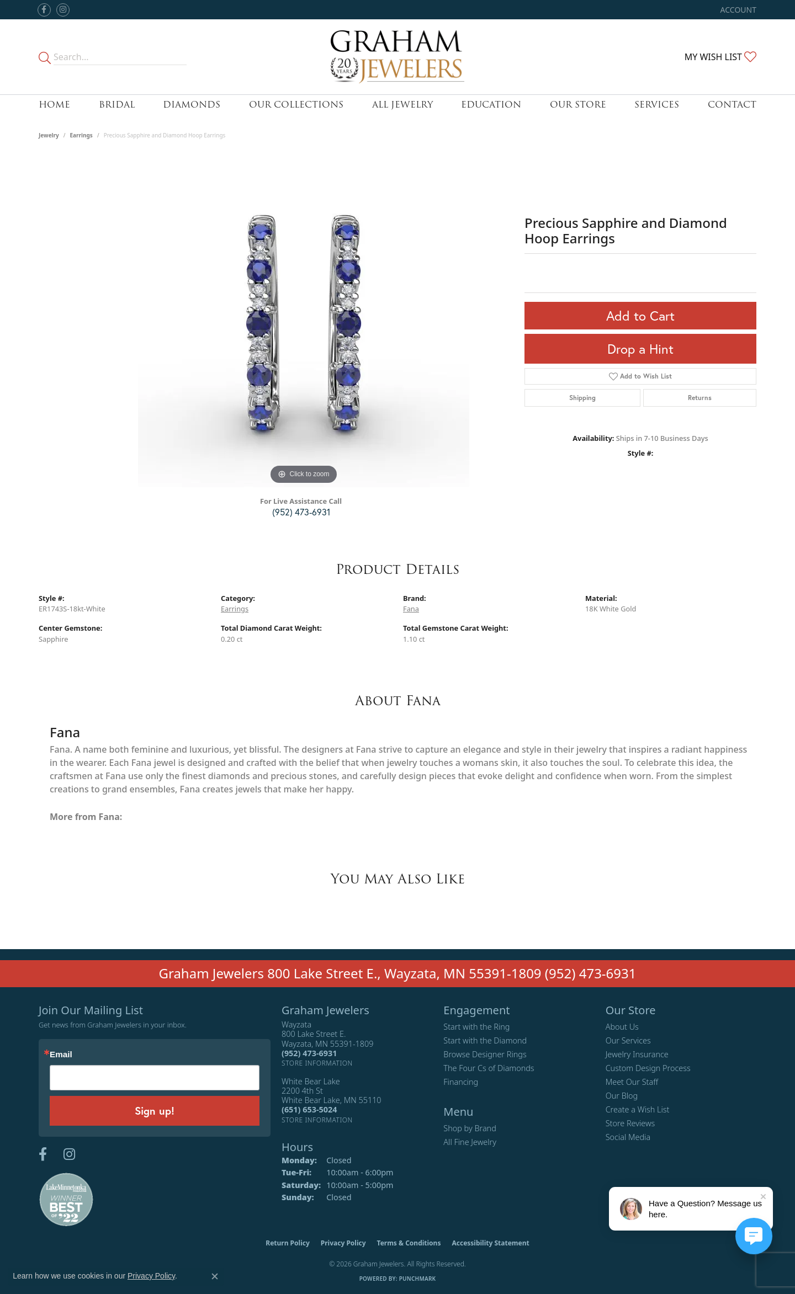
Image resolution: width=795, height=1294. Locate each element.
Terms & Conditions (409, 1243)
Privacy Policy (343, 1243)
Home (54, 104)
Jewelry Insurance (637, 1054)
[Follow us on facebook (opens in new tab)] (44, 10)
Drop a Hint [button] (640, 349)
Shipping (582, 397)
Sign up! (154, 1110)
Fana (411, 609)
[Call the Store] (309, 1053)
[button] (737, 9)
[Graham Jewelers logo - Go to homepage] (398, 56)
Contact (732, 104)
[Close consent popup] (214, 1276)
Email (61, 1054)
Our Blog (622, 1095)
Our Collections (296, 104)
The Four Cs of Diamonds (488, 1068)
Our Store (578, 104)
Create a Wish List (638, 1109)
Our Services (628, 1040)
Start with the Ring (476, 1026)
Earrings (81, 135)
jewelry (49, 135)
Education (491, 104)
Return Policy (288, 1243)
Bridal (117, 104)
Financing (460, 1082)
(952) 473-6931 (301, 512)
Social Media (628, 1137)
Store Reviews (630, 1123)
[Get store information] (317, 1063)
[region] (303, 321)
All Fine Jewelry (469, 1142)
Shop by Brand (469, 1128)
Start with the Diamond (485, 1040)
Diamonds (191, 104)
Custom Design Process (648, 1068)
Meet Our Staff (632, 1082)
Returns (700, 397)
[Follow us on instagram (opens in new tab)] (63, 10)
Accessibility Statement (490, 1243)
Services (656, 104)
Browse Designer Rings (484, 1054)
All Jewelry (402, 104)
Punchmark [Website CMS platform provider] (417, 1278)
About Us (622, 1026)
